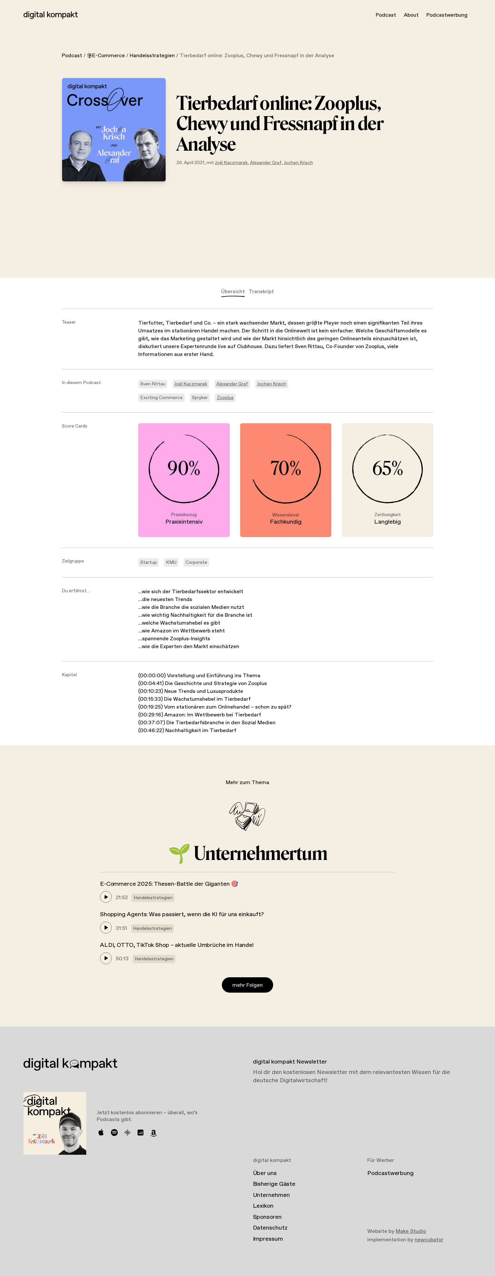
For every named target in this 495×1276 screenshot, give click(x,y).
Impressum (268, 1239)
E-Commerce (106, 55)
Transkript (261, 291)
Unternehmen (271, 1195)
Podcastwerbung (447, 15)
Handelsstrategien (152, 55)
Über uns (265, 1173)
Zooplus (225, 398)
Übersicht (233, 291)
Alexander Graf (266, 163)
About (411, 15)
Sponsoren (267, 1217)
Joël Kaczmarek (231, 163)
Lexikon (263, 1206)
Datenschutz (270, 1228)
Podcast (386, 15)
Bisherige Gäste (274, 1184)
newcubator (429, 1239)
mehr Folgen (247, 985)
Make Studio (411, 1231)
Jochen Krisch (298, 163)
